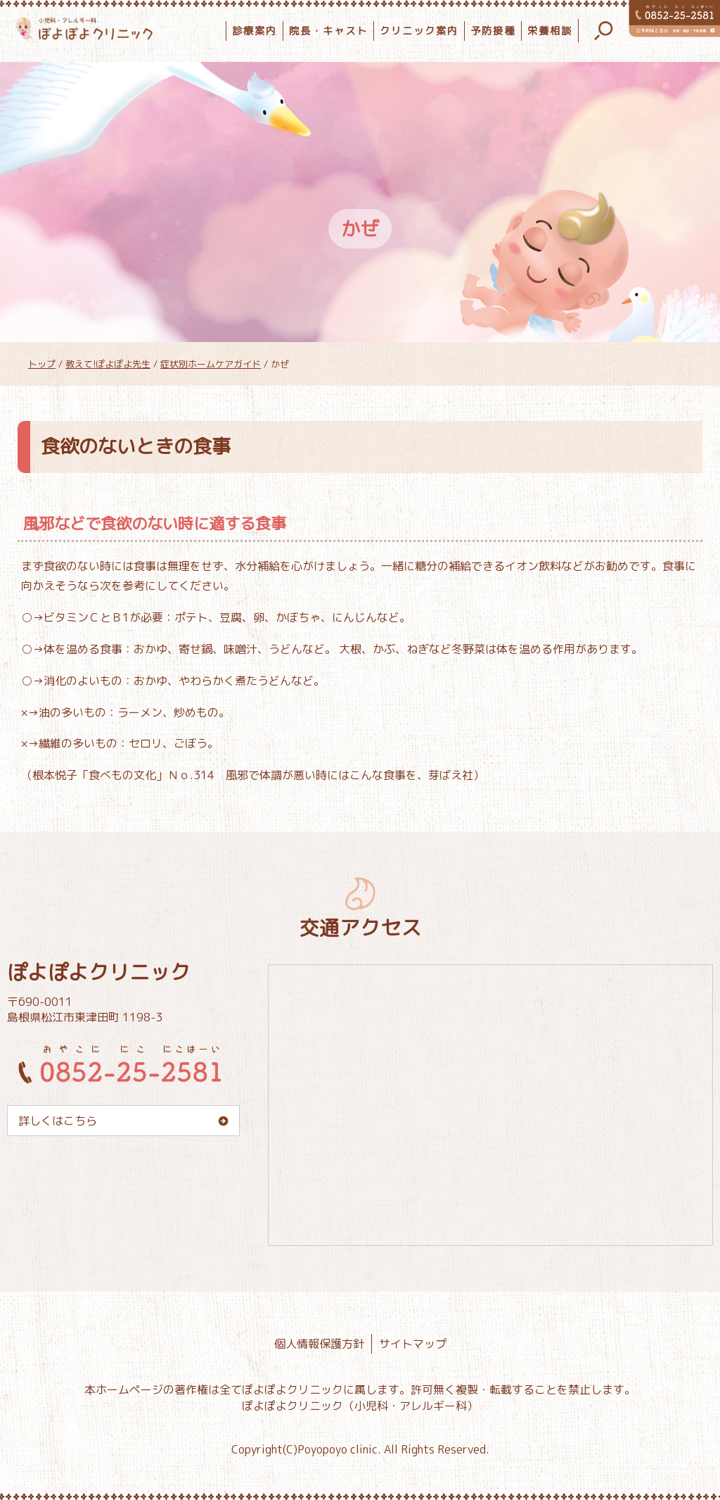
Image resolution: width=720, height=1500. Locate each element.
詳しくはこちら (57, 1120)
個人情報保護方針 (319, 1343)
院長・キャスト (328, 31)
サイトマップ (412, 1343)
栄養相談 (549, 31)
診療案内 (254, 31)
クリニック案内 (419, 31)
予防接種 (492, 31)
